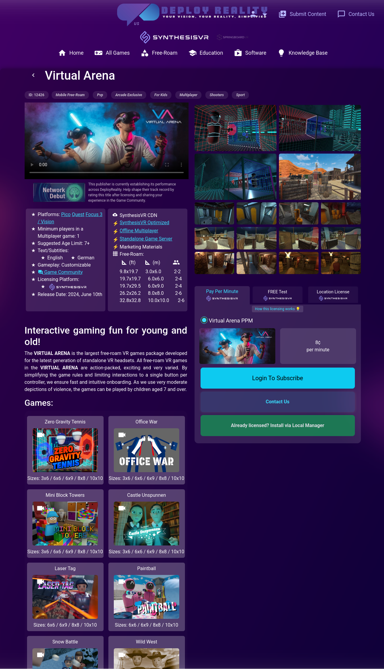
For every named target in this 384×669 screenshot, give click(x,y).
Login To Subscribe (277, 378)
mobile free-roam (70, 95)
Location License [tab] (333, 295)
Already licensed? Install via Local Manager (277, 425)
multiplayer (188, 95)
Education (205, 53)
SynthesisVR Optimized (144, 222)
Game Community (60, 272)
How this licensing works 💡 (277, 309)
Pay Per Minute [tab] (222, 295)
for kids (160, 95)
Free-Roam (159, 53)
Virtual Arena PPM (231, 320)
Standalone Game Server (146, 239)
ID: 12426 (36, 95)
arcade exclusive (128, 95)
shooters (217, 95)
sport (240, 95)
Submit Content (302, 14)
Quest (78, 214)
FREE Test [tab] (277, 295)
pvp (100, 95)
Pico (66, 214)
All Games (112, 53)
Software (250, 53)
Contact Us (355, 14)
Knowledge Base (302, 53)
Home (70, 53)
